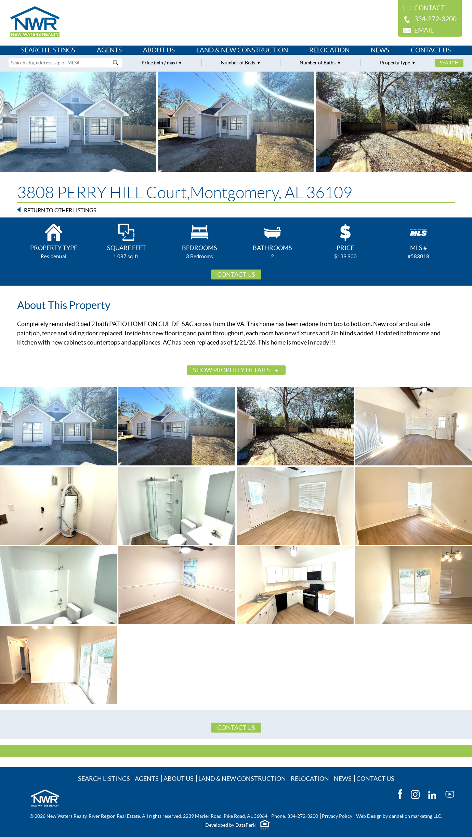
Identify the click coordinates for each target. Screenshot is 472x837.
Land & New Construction (242, 50)
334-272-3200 (435, 19)
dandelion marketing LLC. (415, 816)
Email (424, 30)
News (380, 50)
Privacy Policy (337, 816)
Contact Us (431, 50)
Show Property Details (231, 370)
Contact (429, 8)
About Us (159, 50)
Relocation (329, 50)
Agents (109, 50)
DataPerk (245, 825)
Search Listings (48, 50)
